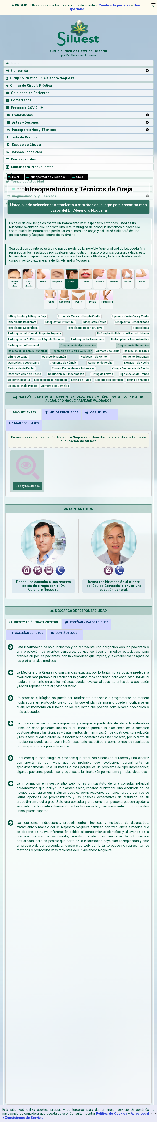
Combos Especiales (114, 5)
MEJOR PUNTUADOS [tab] (61, 412)
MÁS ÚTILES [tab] (96, 412)
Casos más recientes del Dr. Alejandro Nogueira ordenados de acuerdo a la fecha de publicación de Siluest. (78, 439)
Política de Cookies (111, 1114)
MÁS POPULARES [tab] (24, 423)
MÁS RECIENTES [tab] (22, 412)
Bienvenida (17, 71)
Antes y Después (22, 122)
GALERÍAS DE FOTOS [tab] (26, 633)
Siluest (14, 177)
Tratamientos (19, 115)
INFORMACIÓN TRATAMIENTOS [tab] (33, 622)
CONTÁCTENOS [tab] (63, 633)
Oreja (78, 177)
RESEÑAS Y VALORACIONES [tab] (86, 622)
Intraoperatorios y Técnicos (31, 130)
